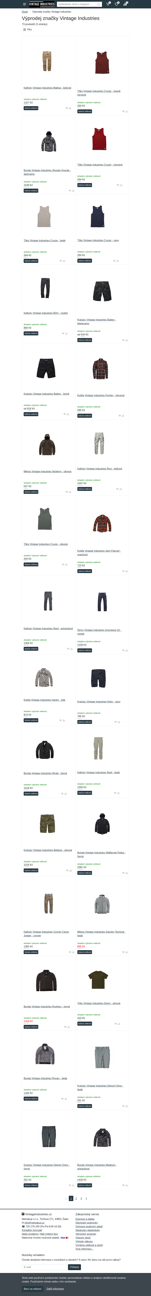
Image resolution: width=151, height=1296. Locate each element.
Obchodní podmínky (87, 1222)
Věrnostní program (86, 1234)
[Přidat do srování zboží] (69, 108)
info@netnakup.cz (34, 1222)
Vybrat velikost (31, 108)
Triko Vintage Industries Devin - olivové (98, 1003)
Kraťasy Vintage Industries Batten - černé (46, 394)
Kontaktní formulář (32, 1230)
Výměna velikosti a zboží (89, 1245)
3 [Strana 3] (81, 1198)
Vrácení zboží (83, 1237)
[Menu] (24, 4)
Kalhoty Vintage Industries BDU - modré (46, 313)
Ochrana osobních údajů (89, 1226)
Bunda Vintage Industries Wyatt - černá (45, 773)
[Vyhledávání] (76, 4)
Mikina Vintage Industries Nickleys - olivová (47, 471)
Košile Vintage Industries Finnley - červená (101, 395)
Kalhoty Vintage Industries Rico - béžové (99, 468)
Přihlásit (74, 1267)
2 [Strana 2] (76, 1198)
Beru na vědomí (32, 1289)
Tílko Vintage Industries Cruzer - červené (100, 164)
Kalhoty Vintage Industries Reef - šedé (98, 772)
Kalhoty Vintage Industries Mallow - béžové (47, 88)
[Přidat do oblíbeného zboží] (66, 108)
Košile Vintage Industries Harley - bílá (44, 700)
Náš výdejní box (49, 1234)
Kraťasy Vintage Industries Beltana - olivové (48, 850)
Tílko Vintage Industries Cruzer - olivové (46, 544)
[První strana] (65, 1198)
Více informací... (85, 1249)
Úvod (25, 11)
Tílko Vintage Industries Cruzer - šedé (44, 240)
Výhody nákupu (84, 1241)
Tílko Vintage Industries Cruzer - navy (98, 240)
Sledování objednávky (88, 1230)
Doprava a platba (85, 1219)
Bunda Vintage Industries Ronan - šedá (45, 1078)
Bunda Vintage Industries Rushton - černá (47, 1006)
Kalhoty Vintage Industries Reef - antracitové (48, 628)
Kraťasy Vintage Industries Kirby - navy (98, 701)
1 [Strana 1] (71, 1198)
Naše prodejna (30, 1234)
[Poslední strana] (85, 1198)
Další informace (55, 1288)
